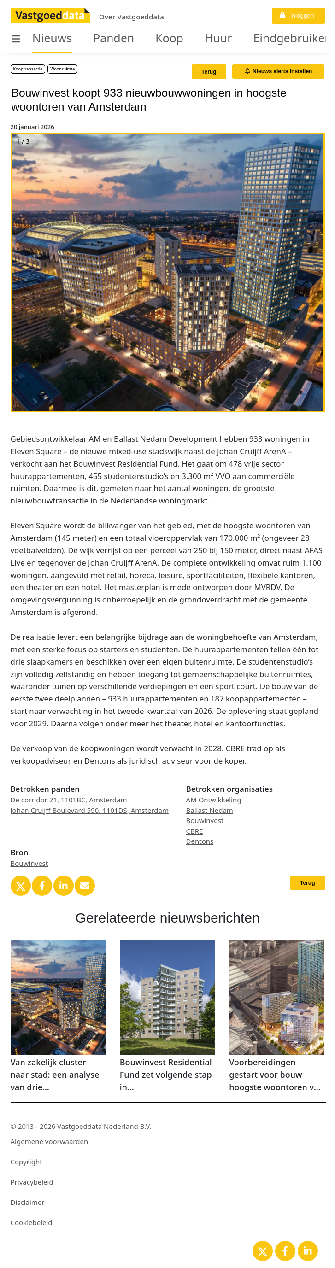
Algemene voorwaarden (49, 1141)
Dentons (200, 841)
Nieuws (47, 39)
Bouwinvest (205, 820)
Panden (100, 39)
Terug (208, 72)
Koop (148, 39)
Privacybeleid (32, 1181)
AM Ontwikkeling (213, 799)
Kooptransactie (28, 69)
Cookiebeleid (32, 1222)
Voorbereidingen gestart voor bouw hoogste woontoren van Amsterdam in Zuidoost (276, 1075)
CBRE (194, 831)
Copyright (26, 1161)
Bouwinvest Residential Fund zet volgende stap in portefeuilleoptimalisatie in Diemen (167, 1075)
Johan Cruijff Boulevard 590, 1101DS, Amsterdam (90, 810)
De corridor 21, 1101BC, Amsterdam (69, 799)
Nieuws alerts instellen (278, 71)
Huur (191, 39)
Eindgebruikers (255, 39)
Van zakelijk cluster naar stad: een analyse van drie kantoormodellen (55, 1075)
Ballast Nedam (209, 810)
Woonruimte (62, 69)
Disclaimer (28, 1202)
